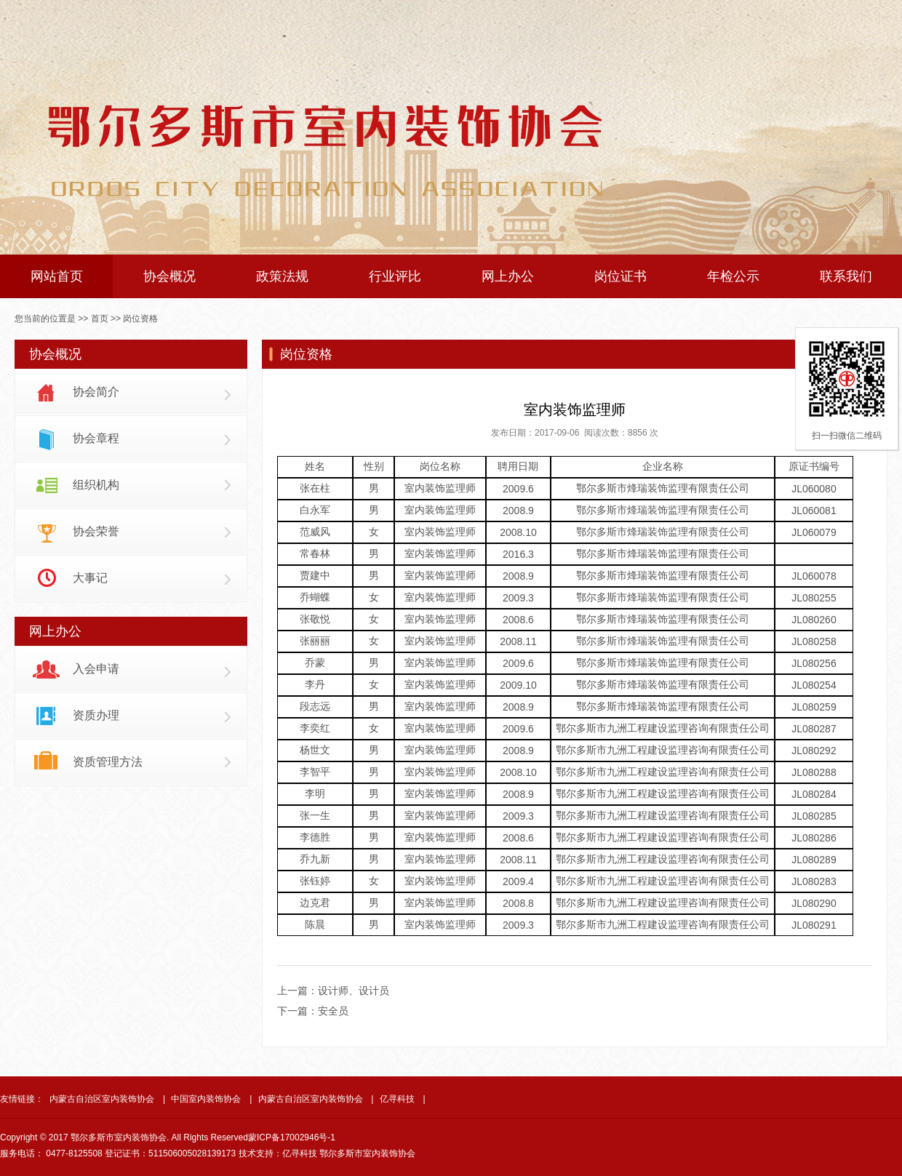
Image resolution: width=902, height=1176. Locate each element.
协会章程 (96, 438)
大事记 (90, 578)
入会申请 (96, 669)
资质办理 (96, 715)
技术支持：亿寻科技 (278, 1153)
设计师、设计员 (353, 990)
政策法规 (282, 276)
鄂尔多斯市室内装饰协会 (367, 1153)
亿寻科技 (397, 1099)
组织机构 (96, 485)
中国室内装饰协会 (206, 1099)
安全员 (333, 1011)
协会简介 (96, 391)
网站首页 (57, 276)
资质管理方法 (108, 762)
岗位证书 (620, 276)
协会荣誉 (96, 531)
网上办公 (508, 276)
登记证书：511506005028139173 (170, 1153)
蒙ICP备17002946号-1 (291, 1137)
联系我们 (846, 276)
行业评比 (395, 276)
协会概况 (169, 276)
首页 (99, 318)
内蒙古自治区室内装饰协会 (101, 1099)
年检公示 (733, 276)
